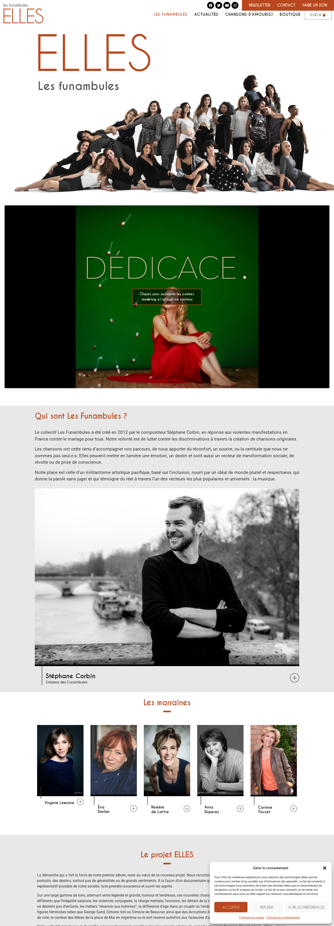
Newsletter (259, 5)
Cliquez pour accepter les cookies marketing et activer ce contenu (167, 296)
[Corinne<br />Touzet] (293, 808)
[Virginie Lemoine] (80, 801)
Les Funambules (170, 14)
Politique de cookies (251, 917)
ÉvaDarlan (103, 809)
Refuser (266, 907)
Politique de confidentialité (283, 917)
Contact (286, 5)
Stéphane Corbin (71, 676)
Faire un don (314, 5)
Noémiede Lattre (160, 809)
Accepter (231, 907)
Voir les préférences (306, 907)
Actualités (206, 14)
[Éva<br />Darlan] (133, 808)
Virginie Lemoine (59, 802)
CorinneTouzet (265, 809)
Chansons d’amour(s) (249, 14)
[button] (324, 868)
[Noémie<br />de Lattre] (187, 808)
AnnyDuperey (212, 809)
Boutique (290, 14)
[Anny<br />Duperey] (240, 808)
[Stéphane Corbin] (294, 678)
